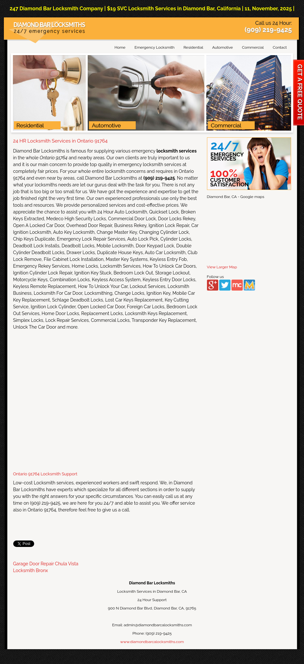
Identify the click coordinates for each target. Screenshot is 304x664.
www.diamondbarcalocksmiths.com (152, 641)
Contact (280, 47)
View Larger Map (222, 267)
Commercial (253, 47)
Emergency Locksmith (154, 47)
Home (119, 47)
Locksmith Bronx (30, 570)
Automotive (222, 47)
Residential (193, 47)
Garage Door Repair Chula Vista (45, 563)
